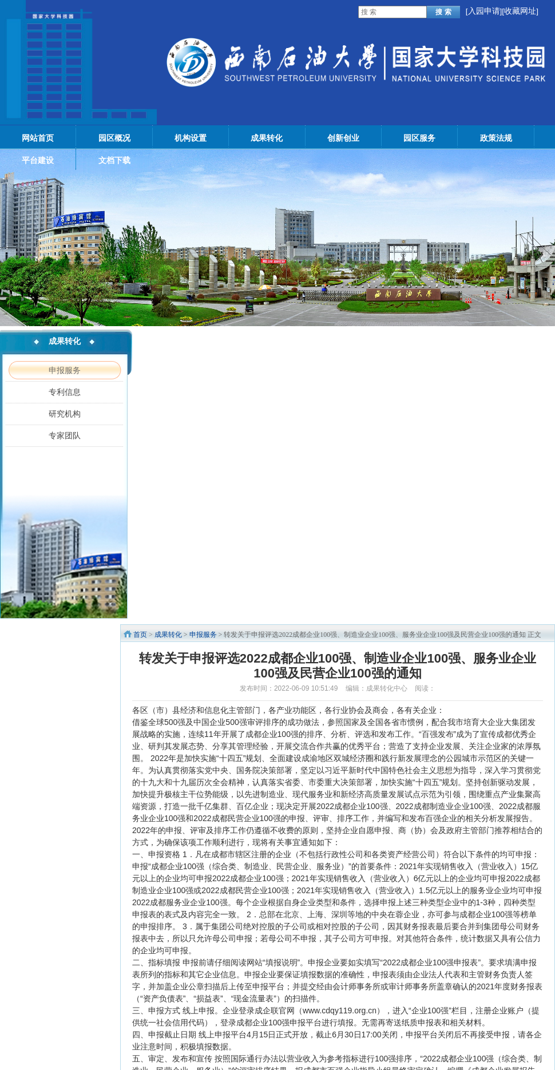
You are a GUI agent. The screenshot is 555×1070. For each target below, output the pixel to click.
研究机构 (65, 413)
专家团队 (65, 435)
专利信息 (65, 392)
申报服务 (65, 370)
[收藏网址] (520, 11)
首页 (140, 635)
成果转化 (168, 635)
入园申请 (484, 11)
